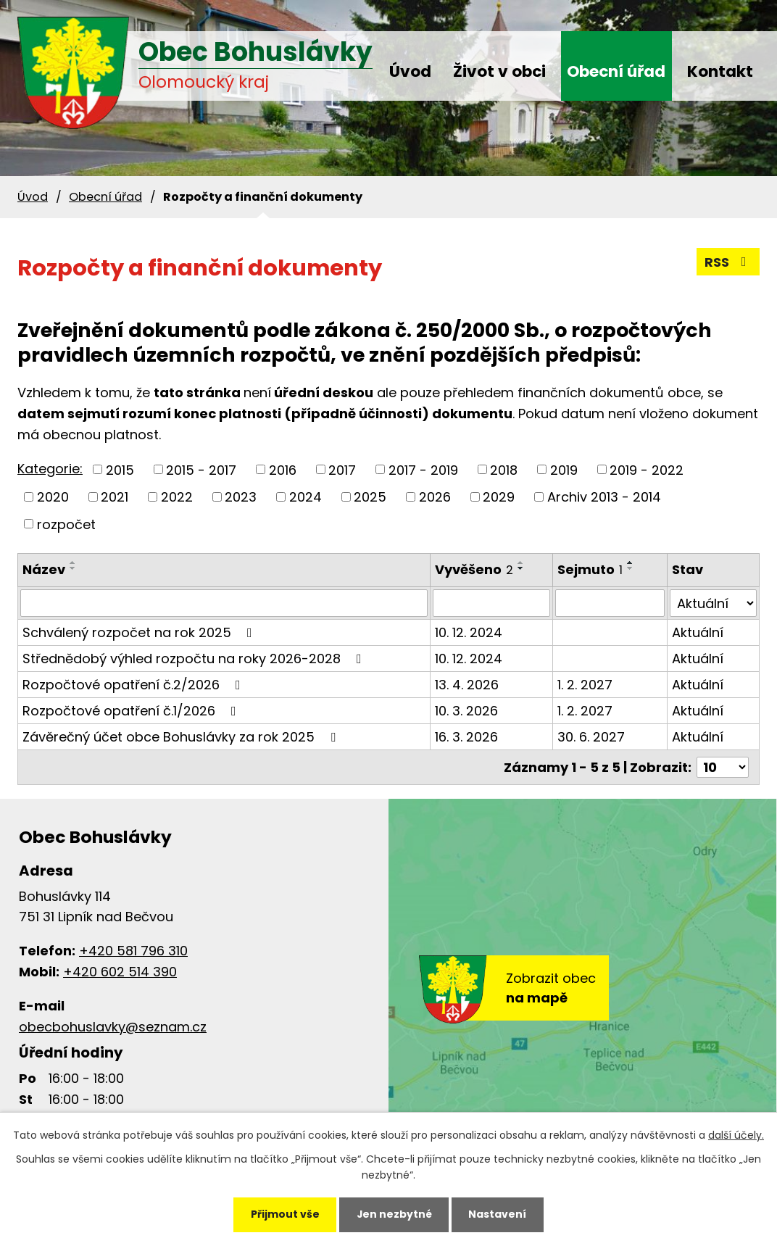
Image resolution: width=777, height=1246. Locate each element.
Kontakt (720, 71)
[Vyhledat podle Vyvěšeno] (491, 603)
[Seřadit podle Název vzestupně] (73, 562)
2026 (435, 497)
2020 (53, 497)
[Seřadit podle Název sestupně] (73, 568)
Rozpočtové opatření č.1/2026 (132, 711)
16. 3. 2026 (466, 737)
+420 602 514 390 (120, 972)
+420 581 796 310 (133, 951)
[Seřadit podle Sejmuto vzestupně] (631, 562)
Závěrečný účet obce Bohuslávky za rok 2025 (181, 737)
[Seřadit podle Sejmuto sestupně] (631, 568)
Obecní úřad (616, 71)
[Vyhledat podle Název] (224, 603)
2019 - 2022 (646, 469)
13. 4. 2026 (467, 685)
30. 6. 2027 (591, 737)
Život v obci (499, 71)
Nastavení (499, 1214)
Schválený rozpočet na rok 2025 (140, 632)
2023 (241, 497)
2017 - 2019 (423, 469)
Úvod (410, 71)
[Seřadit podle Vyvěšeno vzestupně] (521, 562)
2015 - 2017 (201, 469)
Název (43, 569)
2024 (305, 497)
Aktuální (697, 632)
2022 (177, 497)
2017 (342, 469)
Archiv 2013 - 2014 (604, 497)
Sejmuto (590, 569)
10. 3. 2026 (466, 711)
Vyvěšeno (474, 569)
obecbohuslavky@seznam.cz (113, 1027)
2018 (504, 469)
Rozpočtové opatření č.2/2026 (134, 685)
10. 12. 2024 (468, 632)
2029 (499, 497)
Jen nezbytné (394, 1214)
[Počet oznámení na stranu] (723, 767)
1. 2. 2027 (584, 685)
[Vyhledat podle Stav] (713, 603)
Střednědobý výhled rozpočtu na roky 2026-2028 (194, 658)
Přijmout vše (283, 1214)
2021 (114, 497)
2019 (564, 469)
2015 (120, 469)
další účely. (736, 1135)
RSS (728, 262)
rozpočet (66, 524)
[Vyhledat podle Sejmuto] (610, 603)
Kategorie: (50, 469)
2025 (370, 497)
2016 (282, 469)
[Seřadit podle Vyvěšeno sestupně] (521, 568)
